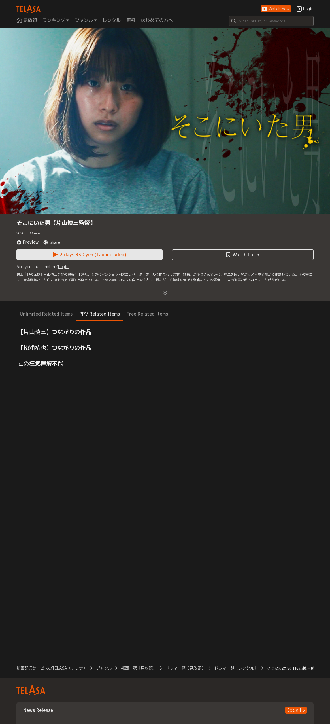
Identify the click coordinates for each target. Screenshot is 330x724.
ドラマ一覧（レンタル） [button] (236, 668)
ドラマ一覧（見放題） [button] (185, 668)
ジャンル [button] (104, 668)
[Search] (271, 21)
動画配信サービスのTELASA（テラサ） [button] (51, 668)
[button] (276, 8)
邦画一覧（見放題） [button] (139, 668)
